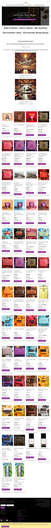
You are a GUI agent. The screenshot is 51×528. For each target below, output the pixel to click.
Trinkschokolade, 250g (43, 448)
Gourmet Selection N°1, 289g (42, 271)
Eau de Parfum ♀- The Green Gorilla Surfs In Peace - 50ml (43, 301)
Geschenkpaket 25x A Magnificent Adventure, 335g (19, 155)
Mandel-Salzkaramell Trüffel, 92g (19, 419)
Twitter (9, 520)
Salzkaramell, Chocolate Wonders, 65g (18, 214)
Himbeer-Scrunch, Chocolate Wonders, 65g (31, 214)
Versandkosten (4, 131)
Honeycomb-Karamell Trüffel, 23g (31, 329)
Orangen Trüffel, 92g (43, 359)
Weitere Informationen (45, 524)
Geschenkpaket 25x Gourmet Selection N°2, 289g (42, 126)
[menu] (25, 5)
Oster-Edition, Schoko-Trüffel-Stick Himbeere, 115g (31, 243)
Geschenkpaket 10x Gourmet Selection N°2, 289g (42, 155)
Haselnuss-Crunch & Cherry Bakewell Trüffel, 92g (43, 184)
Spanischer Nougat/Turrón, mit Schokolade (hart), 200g (18, 185)
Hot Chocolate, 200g (18, 125)
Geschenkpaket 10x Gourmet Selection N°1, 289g (6, 184)
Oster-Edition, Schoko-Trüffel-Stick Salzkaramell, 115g (43, 243)
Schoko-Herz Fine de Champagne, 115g (19, 242)
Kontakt (19, 520)
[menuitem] (15, 5)
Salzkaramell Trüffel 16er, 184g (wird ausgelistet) (42, 330)
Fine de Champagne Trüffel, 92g (43, 419)
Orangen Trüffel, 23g (19, 329)
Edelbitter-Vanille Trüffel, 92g (6, 389)
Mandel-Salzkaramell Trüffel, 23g (43, 389)
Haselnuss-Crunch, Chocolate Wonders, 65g (43, 214)
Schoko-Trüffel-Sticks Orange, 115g (7, 300)
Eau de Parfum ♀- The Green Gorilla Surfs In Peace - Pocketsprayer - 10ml (7, 480)
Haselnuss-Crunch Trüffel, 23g (30, 389)
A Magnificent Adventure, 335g (18, 271)
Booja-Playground (4, 513)
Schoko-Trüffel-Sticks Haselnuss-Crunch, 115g (31, 301)
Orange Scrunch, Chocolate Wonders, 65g (31, 126)
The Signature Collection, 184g (17, 360)
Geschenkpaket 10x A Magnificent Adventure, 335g (31, 155)
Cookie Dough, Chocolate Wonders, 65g (6, 214)
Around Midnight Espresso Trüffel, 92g (7, 449)
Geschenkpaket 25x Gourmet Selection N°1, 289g (6, 155)
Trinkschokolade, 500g (31, 448)
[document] (25, 525)
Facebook (4, 520)
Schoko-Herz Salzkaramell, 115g (6, 242)
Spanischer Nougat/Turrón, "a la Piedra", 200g (31, 184)
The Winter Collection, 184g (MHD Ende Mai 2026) (7, 272)
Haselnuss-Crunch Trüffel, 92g (30, 419)
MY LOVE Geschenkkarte (5, 125)
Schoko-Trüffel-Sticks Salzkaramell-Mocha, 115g (19, 301)
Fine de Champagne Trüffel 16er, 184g (6, 360)
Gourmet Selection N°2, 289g (30, 271)
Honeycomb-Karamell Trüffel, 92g (19, 389)
